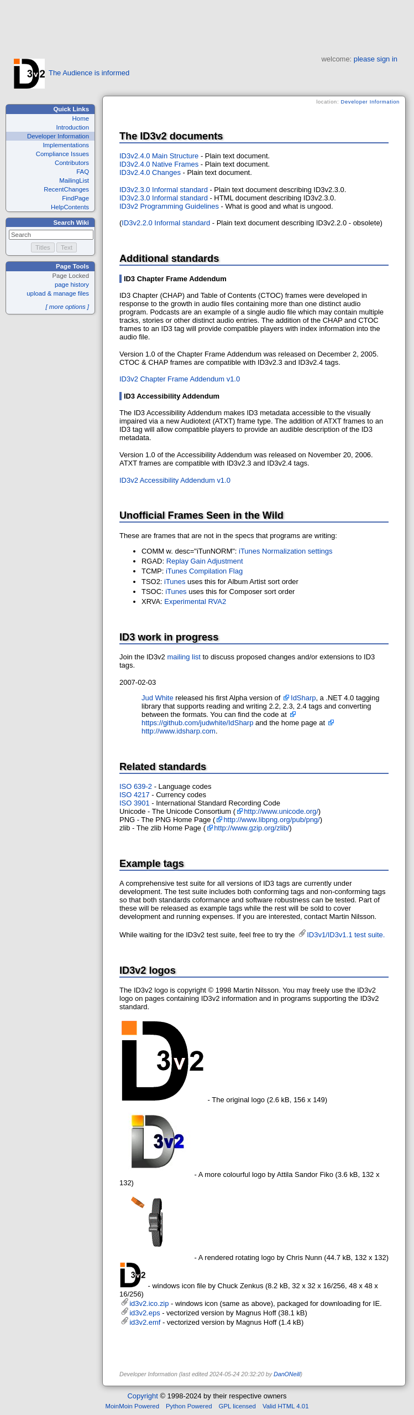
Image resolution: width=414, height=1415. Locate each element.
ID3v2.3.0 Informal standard (163, 189)
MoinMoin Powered (133, 1406)
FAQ (82, 171)
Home (80, 118)
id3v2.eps (144, 1313)
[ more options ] (67, 306)
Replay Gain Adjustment (204, 561)
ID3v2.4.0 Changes (150, 172)
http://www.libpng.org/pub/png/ (271, 819)
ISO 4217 (134, 795)
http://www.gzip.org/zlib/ (251, 828)
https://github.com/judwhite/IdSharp (197, 723)
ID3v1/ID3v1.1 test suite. (346, 935)
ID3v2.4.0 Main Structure (158, 156)
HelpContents (70, 207)
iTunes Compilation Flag (204, 571)
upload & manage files (58, 293)
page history (72, 284)
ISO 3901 (134, 803)
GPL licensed (237, 1406)
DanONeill (287, 1374)
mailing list (183, 657)
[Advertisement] (207, 25)
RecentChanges (66, 189)
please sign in (375, 59)
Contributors (72, 162)
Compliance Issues (62, 154)
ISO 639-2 (135, 786)
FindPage (75, 198)
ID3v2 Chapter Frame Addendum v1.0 (179, 379)
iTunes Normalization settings (285, 551)
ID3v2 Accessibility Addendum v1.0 (174, 480)
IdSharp (303, 698)
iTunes (174, 581)
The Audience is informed (71, 73)
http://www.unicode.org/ (281, 811)
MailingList (74, 180)
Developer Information (58, 136)
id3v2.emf (144, 1322)
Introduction (72, 127)
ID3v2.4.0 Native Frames (158, 164)
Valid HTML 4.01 (286, 1406)
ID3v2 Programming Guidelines (169, 206)
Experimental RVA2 (195, 601)
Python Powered (189, 1406)
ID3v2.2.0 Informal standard (166, 223)
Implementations (66, 145)
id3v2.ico (132, 1275)
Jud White (158, 698)
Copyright (142, 1396)
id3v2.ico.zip (149, 1303)
